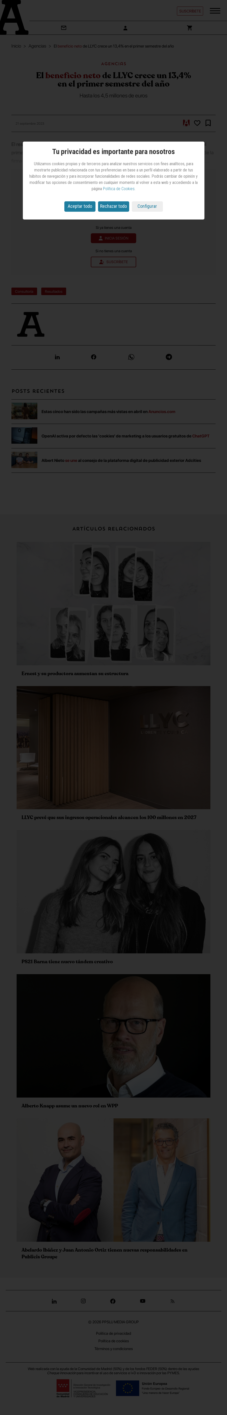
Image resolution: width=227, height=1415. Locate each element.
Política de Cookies (119, 188)
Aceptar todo (80, 206)
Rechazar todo (113, 206)
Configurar (147, 206)
